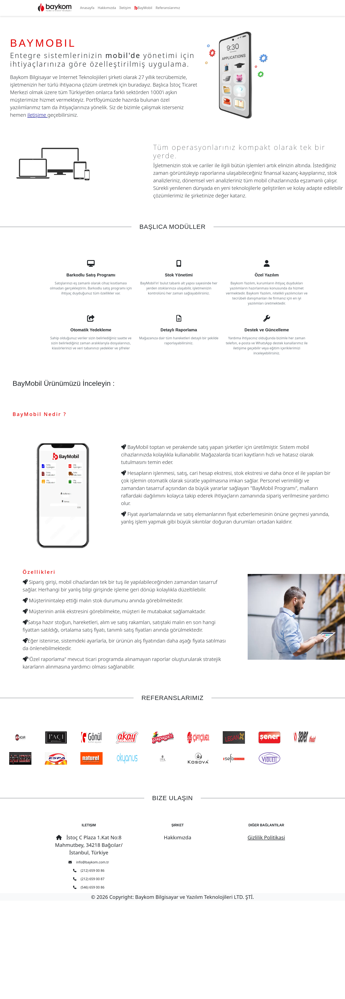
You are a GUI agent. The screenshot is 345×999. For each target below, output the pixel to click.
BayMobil (143, 7)
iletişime (37, 114)
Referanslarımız (168, 7)
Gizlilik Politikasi (266, 837)
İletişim (125, 7)
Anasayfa (87, 7)
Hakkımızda (107, 7)
